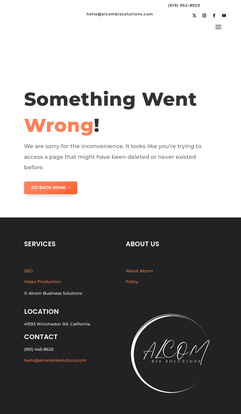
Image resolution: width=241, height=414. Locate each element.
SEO (28, 270)
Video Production (42, 281)
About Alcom (139, 270)
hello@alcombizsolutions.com (55, 360)
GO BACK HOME (48, 187)
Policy (132, 281)
